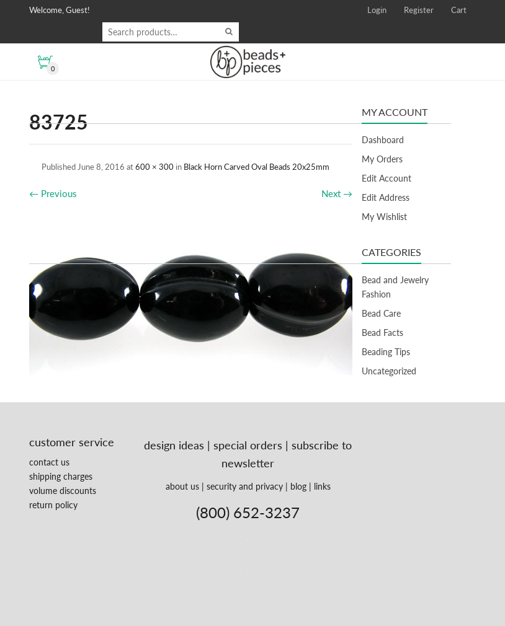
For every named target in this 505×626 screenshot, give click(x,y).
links (322, 486)
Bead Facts (382, 332)
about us (182, 486)
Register (419, 10)
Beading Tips (386, 351)
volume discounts (62, 490)
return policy (53, 505)
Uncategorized (389, 371)
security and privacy (245, 486)
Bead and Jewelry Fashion (395, 287)
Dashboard (383, 139)
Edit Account (386, 178)
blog (298, 486)
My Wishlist (384, 216)
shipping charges (60, 476)
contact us (49, 462)
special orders (247, 445)
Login (377, 10)
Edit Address (385, 197)
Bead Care (381, 313)
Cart (459, 10)
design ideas (174, 445)
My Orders (382, 159)
